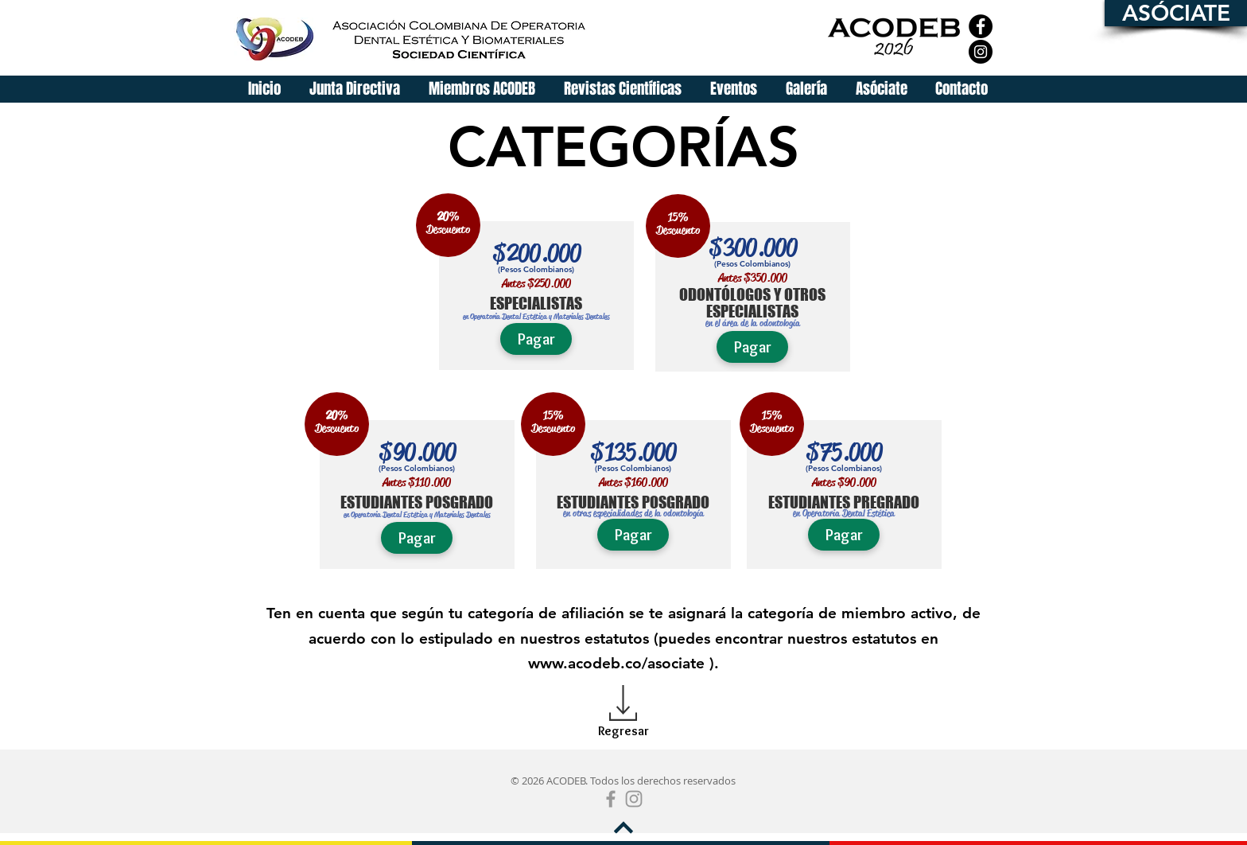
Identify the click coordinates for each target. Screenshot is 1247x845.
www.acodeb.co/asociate (616, 663)
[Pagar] (536, 339)
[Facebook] (981, 26)
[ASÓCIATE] (1176, 13)
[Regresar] (623, 731)
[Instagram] (981, 52)
